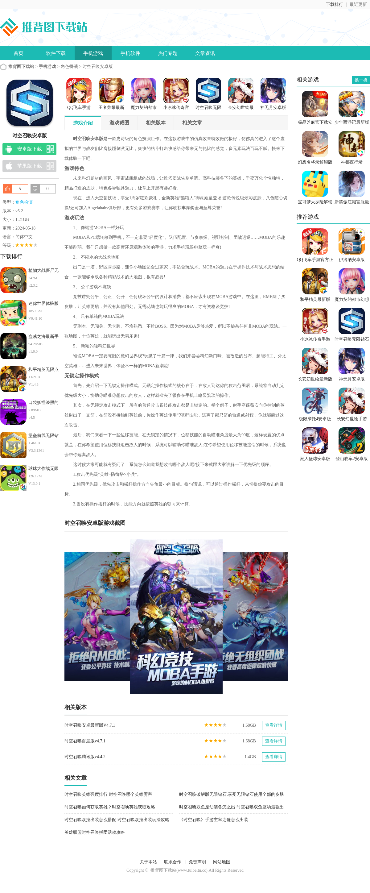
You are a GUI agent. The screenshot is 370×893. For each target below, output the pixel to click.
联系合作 (172, 862)
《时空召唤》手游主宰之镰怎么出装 (213, 819)
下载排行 (334, 4)
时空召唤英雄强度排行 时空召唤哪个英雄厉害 (108, 794)
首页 (18, 53)
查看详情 (273, 725)
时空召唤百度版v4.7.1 (84, 741)
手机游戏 (93, 53)
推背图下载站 (21, 66)
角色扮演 (69, 66)
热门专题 (168, 53)
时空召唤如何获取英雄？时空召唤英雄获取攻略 (109, 807)
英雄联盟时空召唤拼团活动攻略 (94, 832)
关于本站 (148, 862)
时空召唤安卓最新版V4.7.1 (89, 725)
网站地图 (221, 862)
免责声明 (197, 862)
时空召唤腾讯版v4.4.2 (84, 756)
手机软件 (130, 53)
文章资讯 (205, 53)
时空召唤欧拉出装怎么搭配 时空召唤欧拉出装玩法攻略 (116, 819)
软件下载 (56, 53)
